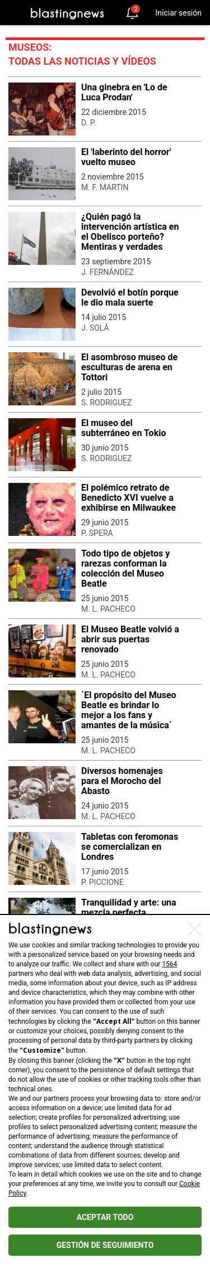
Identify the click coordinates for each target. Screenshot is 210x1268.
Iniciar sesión (178, 12)
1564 (169, 964)
